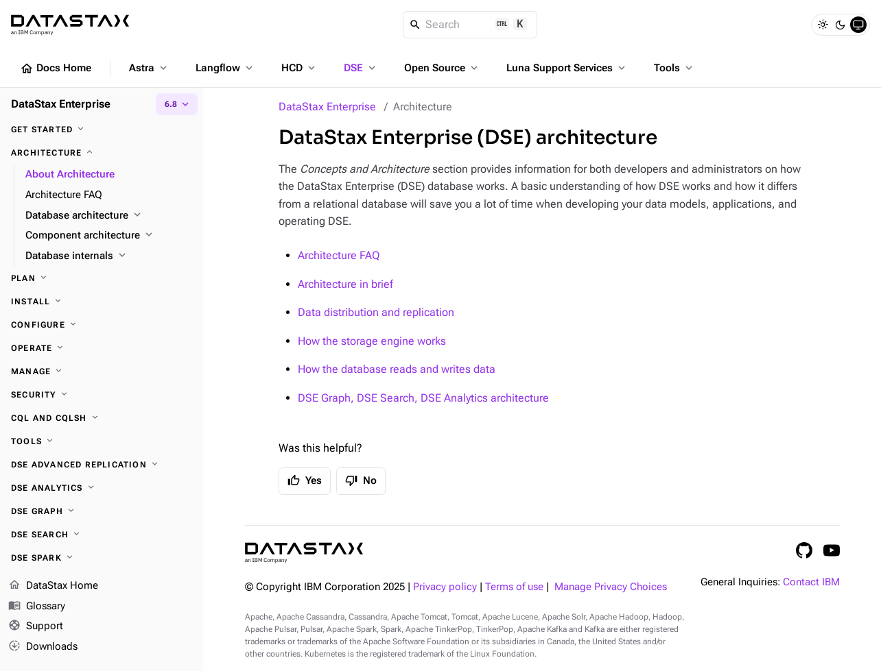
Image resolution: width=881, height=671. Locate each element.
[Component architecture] (109, 235)
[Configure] (101, 325)
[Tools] (101, 441)
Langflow (225, 68)
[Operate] (101, 348)
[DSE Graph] (101, 511)
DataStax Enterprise (327, 106)
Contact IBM (811, 582)
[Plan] (101, 278)
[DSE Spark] (101, 558)
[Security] (101, 394)
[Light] (822, 24)
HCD (299, 68)
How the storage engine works (372, 340)
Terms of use (514, 587)
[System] (858, 24)
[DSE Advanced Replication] (101, 464)
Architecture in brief (345, 284)
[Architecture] (101, 152)
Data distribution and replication (376, 312)
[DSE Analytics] (101, 488)
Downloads (43, 647)
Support (35, 627)
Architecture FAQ (338, 255)
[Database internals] (109, 256)
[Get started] (101, 129)
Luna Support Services (567, 68)
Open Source (442, 68)
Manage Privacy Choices (610, 587)
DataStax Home (53, 586)
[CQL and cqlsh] (101, 418)
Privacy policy (445, 587)
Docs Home (55, 68)
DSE (361, 68)
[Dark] (840, 24)
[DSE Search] (101, 534)
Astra (149, 68)
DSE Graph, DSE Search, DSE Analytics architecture (423, 397)
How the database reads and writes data (396, 369)
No (361, 480)
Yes (304, 480)
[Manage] (101, 371)
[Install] (101, 301)
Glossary (36, 606)
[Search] (470, 24)
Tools (674, 68)
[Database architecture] (109, 216)
